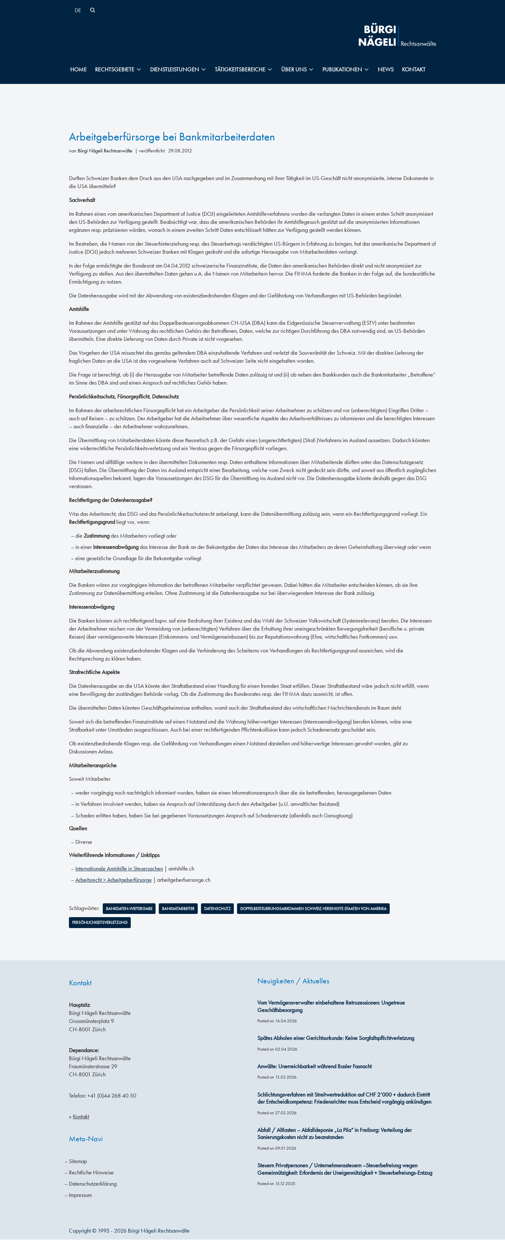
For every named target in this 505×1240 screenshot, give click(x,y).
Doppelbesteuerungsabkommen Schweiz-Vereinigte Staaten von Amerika (328, 909)
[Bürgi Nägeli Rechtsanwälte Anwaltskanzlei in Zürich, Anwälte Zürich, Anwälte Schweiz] (397, 34)
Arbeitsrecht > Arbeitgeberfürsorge (113, 880)
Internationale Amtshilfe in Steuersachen (119, 868)
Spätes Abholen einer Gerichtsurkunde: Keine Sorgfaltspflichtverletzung (335, 1038)
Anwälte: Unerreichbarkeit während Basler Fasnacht (314, 1067)
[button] (139, 69)
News (386, 69)
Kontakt (413, 69)
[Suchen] (92, 10)
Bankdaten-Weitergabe (131, 909)
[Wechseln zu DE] (77, 10)
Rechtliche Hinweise (91, 1173)
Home (78, 69)
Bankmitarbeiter (183, 909)
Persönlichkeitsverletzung (102, 922)
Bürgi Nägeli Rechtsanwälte (105, 151)
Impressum (80, 1195)
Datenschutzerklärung (93, 1184)
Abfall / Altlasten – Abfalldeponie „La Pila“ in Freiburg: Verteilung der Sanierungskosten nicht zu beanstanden (334, 1134)
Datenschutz (225, 909)
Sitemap (78, 1161)
